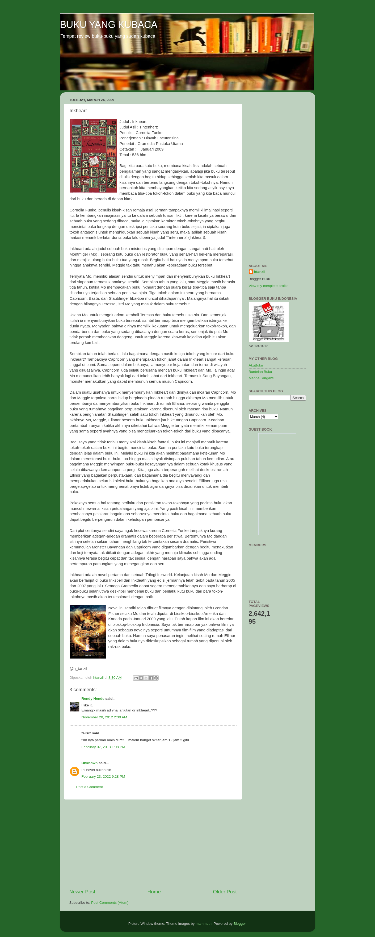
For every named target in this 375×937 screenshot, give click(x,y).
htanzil (260, 272)
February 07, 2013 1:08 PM (103, 747)
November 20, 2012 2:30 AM (104, 717)
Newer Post (82, 891)
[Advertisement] (153, 844)
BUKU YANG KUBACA (109, 24)
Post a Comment (89, 787)
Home (154, 891)
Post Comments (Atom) (109, 903)
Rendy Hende (93, 699)
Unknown (90, 763)
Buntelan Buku (260, 372)
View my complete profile (269, 286)
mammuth (204, 924)
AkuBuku (256, 365)
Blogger (240, 924)
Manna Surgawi (261, 378)
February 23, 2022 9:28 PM (103, 776)
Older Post (225, 891)
